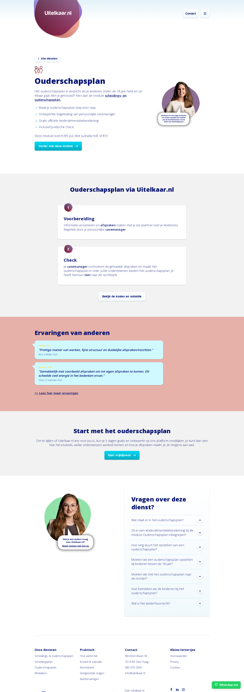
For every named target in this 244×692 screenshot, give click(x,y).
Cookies (175, 667)
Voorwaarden (178, 656)
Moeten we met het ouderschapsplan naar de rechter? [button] (167, 576)
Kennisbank (87, 667)
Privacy (174, 662)
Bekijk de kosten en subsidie (122, 296)
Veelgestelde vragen (92, 673)
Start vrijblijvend (119, 455)
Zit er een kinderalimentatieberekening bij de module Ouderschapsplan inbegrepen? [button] (167, 532)
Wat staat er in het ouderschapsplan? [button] (167, 520)
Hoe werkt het (89, 656)
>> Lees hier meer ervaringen (56, 393)
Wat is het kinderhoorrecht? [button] (167, 603)
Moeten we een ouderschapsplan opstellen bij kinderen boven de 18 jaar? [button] (167, 562)
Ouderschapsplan (45, 667)
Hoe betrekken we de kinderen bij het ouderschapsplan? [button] (167, 591)
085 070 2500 (133, 667)
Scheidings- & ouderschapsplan (54, 656)
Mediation (41, 673)
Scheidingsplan (44, 662)
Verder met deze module (55, 146)
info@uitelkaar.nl (135, 673)
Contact (191, 13)
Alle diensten (49, 58)
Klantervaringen (89, 679)
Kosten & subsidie (91, 662)
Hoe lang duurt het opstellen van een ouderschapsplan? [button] (167, 547)
